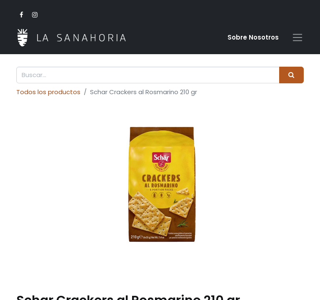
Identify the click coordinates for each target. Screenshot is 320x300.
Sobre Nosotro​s (253, 37)
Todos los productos (48, 92)
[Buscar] (291, 75)
